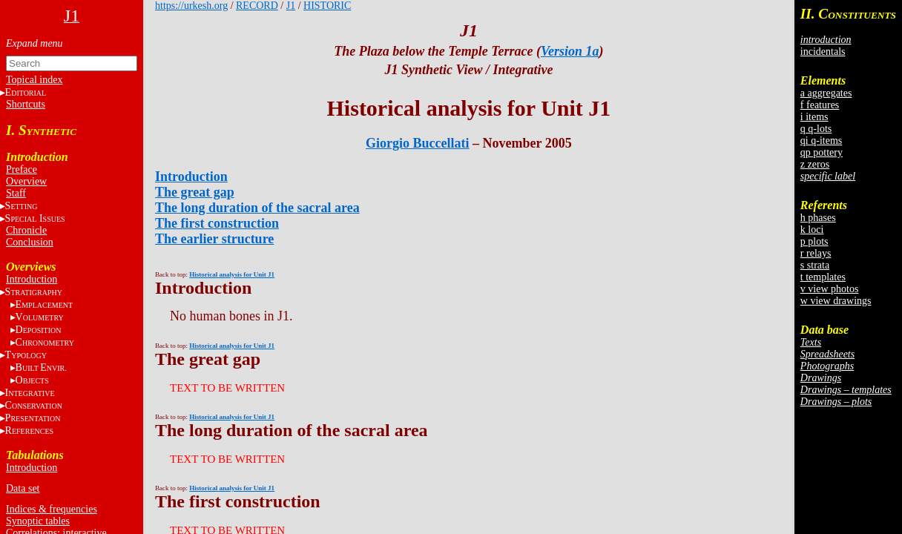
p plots (814, 241)
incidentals (823, 51)
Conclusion (29, 242)
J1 (290, 5)
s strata (814, 265)
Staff (16, 193)
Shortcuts (25, 104)
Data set (22, 488)
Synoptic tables (38, 521)
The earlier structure (214, 238)
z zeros (814, 164)
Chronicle (26, 230)
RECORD (257, 5)
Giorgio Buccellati (417, 143)
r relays (816, 253)
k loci (812, 229)
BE (41, 367)
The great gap (194, 192)
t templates (823, 277)
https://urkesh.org (191, 5)
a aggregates (826, 93)
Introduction (31, 279)
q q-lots (816, 128)
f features (819, 105)
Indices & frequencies (51, 509)
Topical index (34, 79)
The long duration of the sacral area (257, 207)
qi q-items (821, 140)
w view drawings (836, 300)
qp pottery (821, 152)
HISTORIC (327, 5)
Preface (21, 169)
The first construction (217, 223)
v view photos (829, 288)
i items (814, 116)
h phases (818, 217)
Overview (26, 181)
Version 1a (570, 51)
